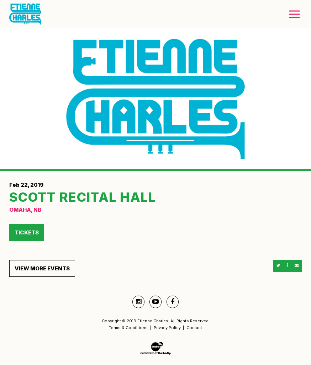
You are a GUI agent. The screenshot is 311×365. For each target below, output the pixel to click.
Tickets (27, 232)
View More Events (42, 268)
